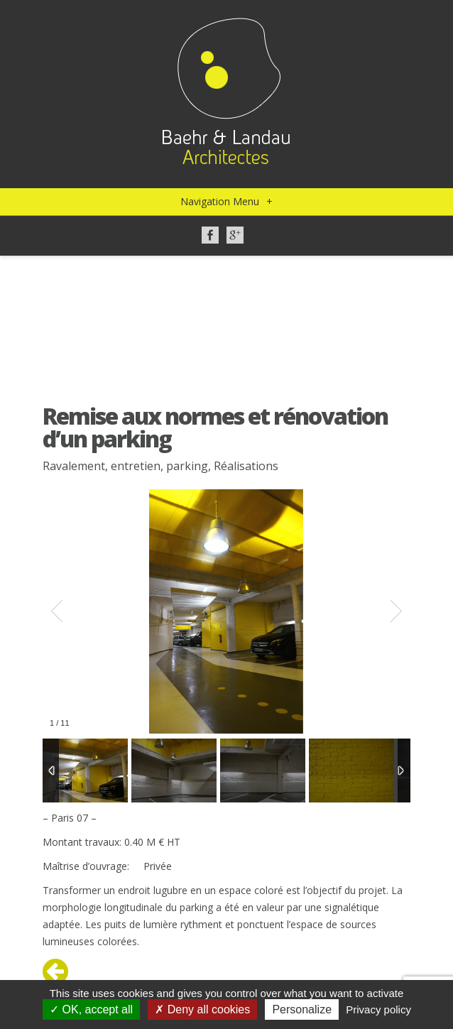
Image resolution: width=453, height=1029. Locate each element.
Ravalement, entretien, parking (125, 466)
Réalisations (246, 466)
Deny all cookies (202, 1009)
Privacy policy (378, 1009)
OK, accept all (91, 1009)
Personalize (302, 1009)
